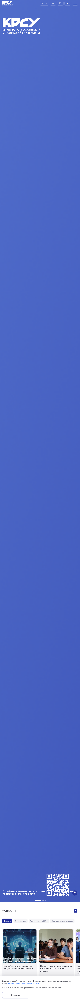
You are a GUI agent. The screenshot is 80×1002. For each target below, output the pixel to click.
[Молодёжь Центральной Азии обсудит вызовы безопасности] (19, 956)
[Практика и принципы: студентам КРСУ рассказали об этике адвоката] (56, 956)
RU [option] (42, 3)
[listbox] (44, 3)
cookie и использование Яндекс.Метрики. (24, 983)
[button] (38, 900)
